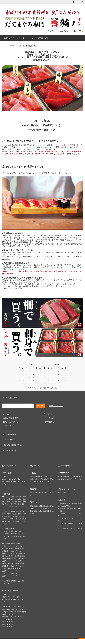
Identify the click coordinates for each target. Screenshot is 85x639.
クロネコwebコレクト (65, 487)
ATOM (10, 438)
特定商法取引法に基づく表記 (14, 442)
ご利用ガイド (8, 38)
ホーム (4, 46)
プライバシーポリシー (11, 446)
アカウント (78, 2)
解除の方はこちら (56, 406)
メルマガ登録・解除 (40, 38)
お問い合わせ (22, 38)
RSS (4, 438)
